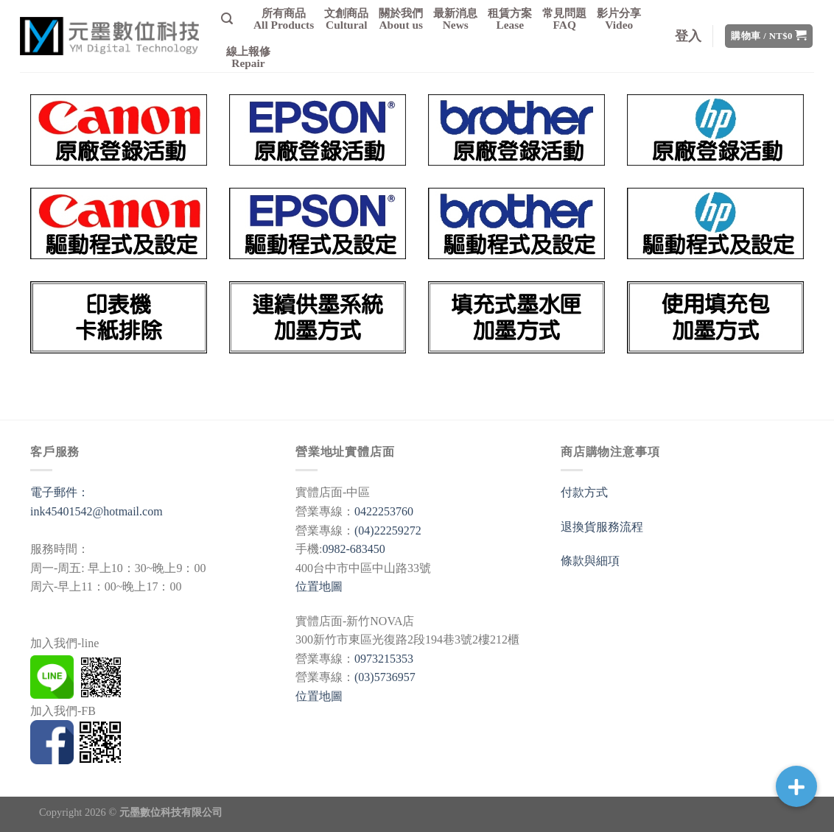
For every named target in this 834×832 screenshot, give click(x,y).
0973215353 (383, 658)
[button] (796, 786)
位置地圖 (319, 586)
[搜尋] (227, 18)
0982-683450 (353, 549)
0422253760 (383, 511)
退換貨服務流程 (602, 527)
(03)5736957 (385, 677)
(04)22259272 (387, 530)
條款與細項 (590, 560)
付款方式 (584, 492)
